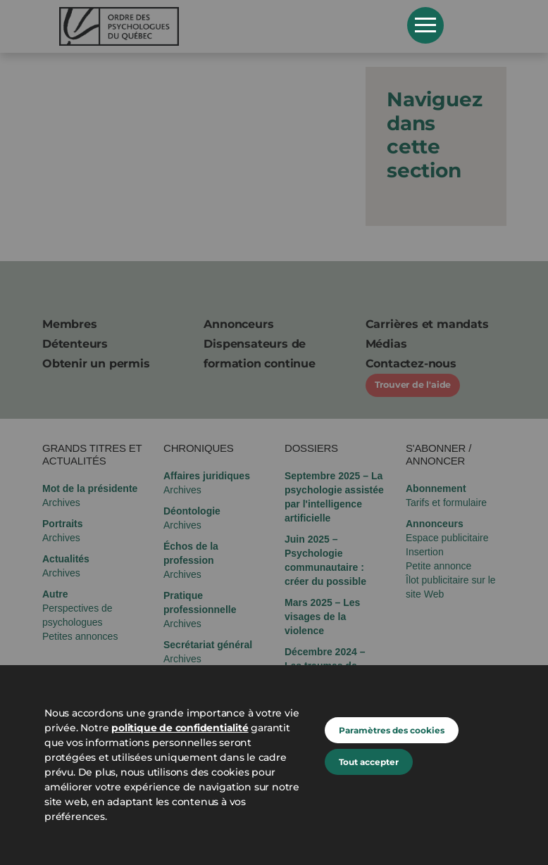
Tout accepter (369, 762)
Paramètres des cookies (391, 730)
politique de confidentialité (179, 727)
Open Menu (425, 25)
